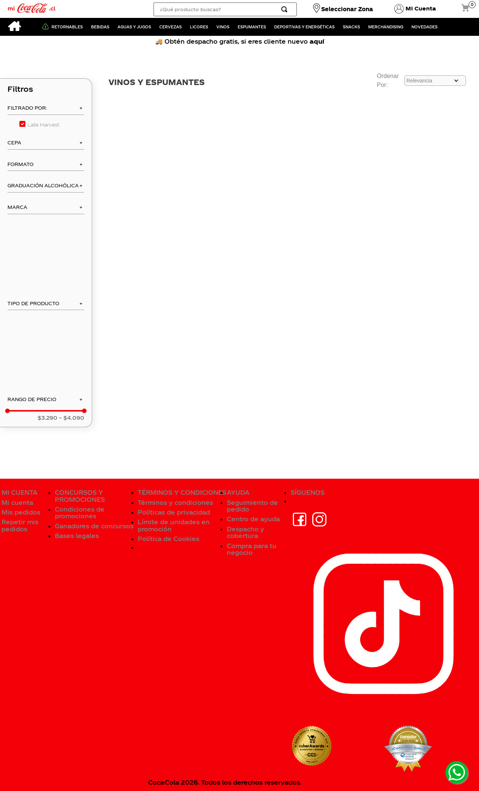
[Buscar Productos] (285, 9)
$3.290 (47, 418)
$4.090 (71, 418)
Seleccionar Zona (347, 9)
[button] (45, 110)
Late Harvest (43, 124)
